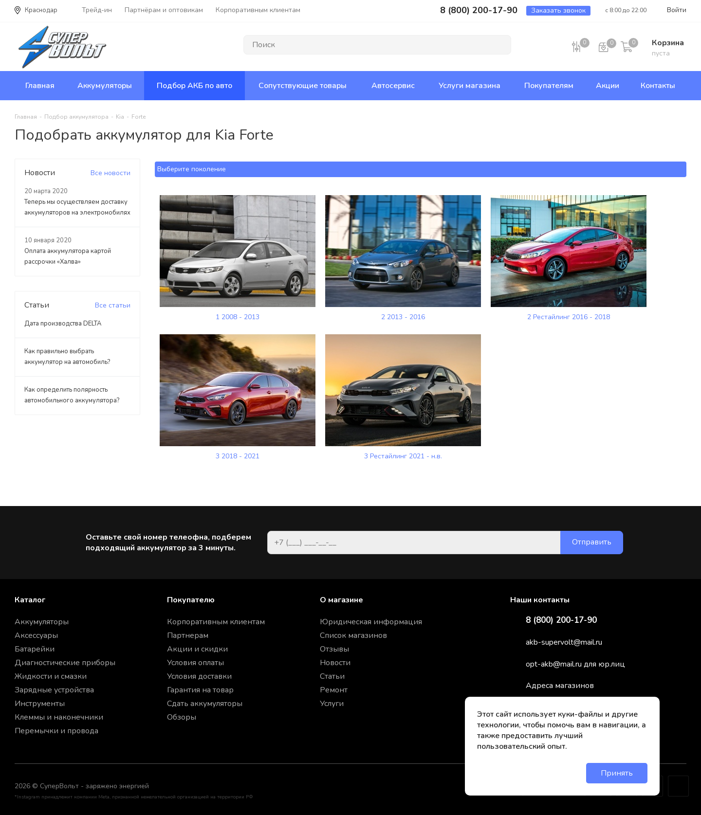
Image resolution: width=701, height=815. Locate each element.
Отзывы (334, 649)
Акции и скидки (197, 649)
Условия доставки (199, 676)
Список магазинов (353, 635)
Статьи (332, 676)
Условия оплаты (195, 662)
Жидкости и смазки (51, 676)
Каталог (30, 600)
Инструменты (40, 703)
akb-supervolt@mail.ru (564, 642)
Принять (617, 773)
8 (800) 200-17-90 (561, 620)
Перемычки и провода (56, 730)
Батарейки (35, 649)
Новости (335, 662)
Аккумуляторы (42, 621)
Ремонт (334, 690)
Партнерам (187, 635)
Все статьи (112, 305)
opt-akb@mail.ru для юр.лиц (575, 664)
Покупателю (191, 600)
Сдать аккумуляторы (204, 703)
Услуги (332, 703)
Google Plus (678, 786)
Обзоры (181, 717)
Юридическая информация (371, 621)
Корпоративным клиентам (216, 621)
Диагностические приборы (65, 662)
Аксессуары (36, 635)
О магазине (341, 600)
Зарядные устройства (54, 690)
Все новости (110, 173)
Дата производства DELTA (62, 323)
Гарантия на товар (200, 690)
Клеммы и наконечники (59, 717)
